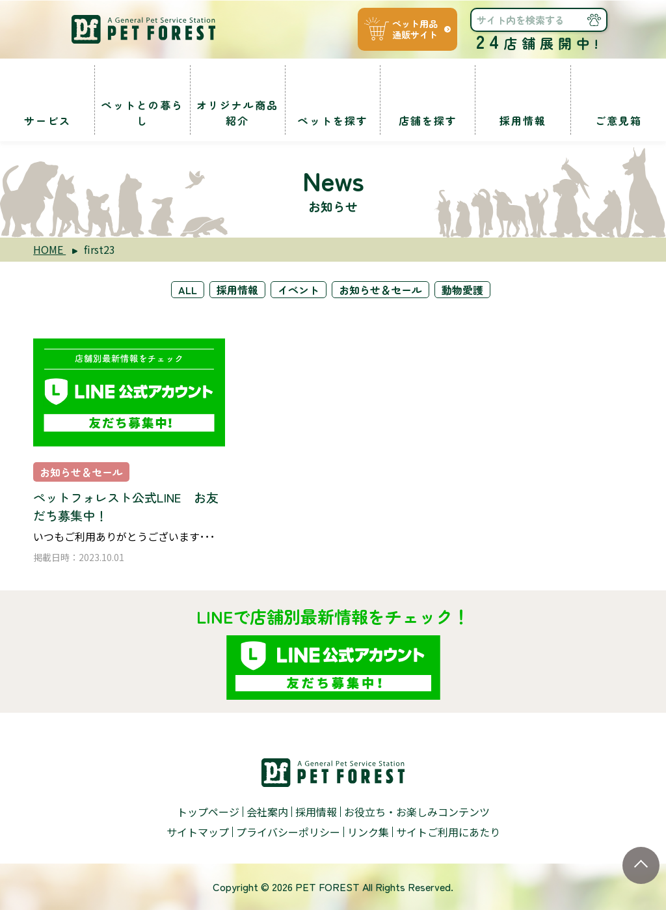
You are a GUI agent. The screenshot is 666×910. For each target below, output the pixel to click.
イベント (298, 289)
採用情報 (237, 289)
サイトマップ (197, 832)
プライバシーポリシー (288, 832)
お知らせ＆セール (380, 289)
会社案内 (267, 812)
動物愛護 (462, 289)
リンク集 (368, 832)
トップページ (208, 812)
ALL (187, 289)
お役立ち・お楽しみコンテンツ (417, 812)
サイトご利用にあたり (448, 832)
